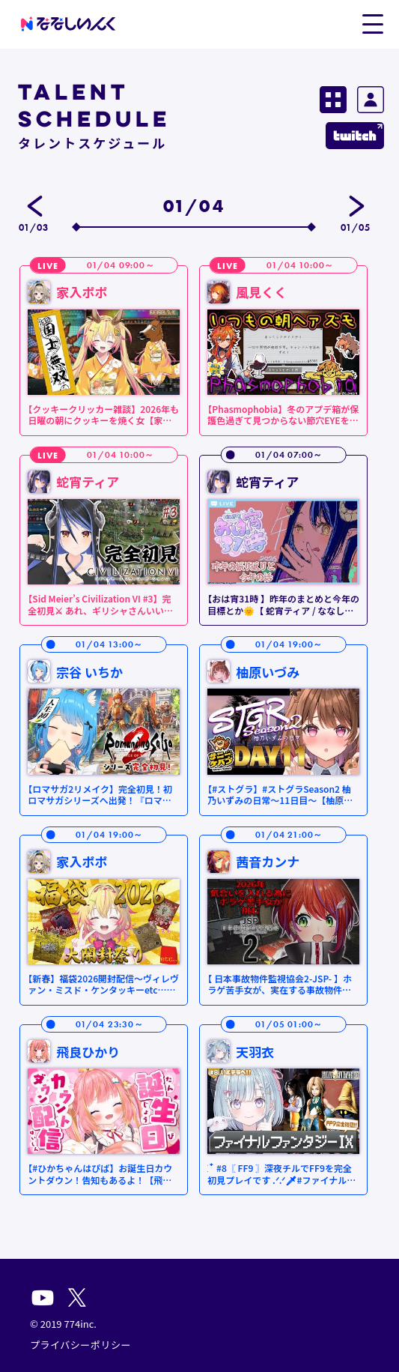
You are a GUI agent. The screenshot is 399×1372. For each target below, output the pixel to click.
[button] (372, 23)
